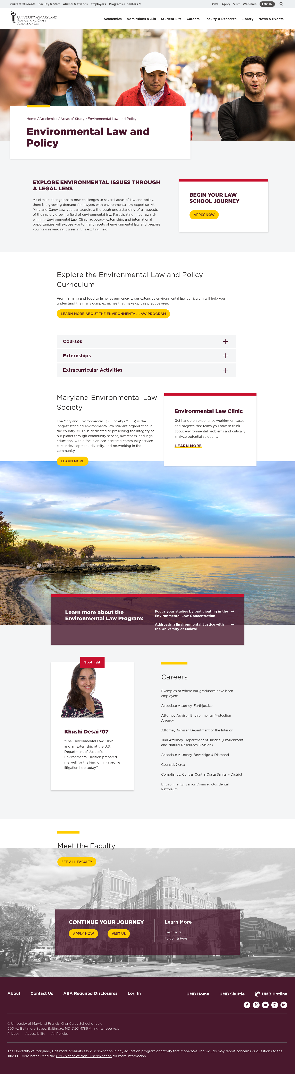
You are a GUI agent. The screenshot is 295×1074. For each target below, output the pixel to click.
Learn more (72, 461)
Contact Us (42, 993)
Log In (267, 4)
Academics (112, 19)
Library (248, 19)
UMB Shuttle (232, 994)
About (13, 993)
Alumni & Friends (75, 4)
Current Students (22, 4)
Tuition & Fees (176, 938)
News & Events (271, 19)
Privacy (13, 1033)
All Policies (59, 1033)
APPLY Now (204, 215)
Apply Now (83, 933)
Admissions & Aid (141, 19)
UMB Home (197, 994)
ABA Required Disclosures (90, 993)
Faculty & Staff (49, 4)
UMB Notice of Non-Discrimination (84, 1056)
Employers (98, 4)
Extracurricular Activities (93, 370)
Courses (72, 341)
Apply (226, 4)
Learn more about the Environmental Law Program (113, 314)
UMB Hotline (271, 994)
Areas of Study (72, 119)
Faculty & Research (220, 19)
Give (215, 4)
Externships (77, 356)
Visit (236, 4)
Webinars (249, 4)
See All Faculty (76, 862)
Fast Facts (173, 932)
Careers (193, 19)
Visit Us (119, 933)
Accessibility (35, 1033)
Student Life (171, 19)
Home (31, 119)
